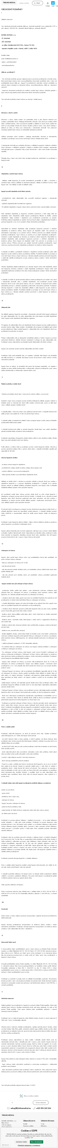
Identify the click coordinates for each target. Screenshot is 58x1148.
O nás (42, 1124)
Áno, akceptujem (36, 1142)
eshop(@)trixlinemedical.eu (21, 1108)
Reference (44, 1126)
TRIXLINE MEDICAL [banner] (9, 3)
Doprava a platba (28, 1126)
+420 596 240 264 (43, 1108)
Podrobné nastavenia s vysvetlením (29, 1145)
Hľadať (38, 3)
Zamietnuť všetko (21, 1142)
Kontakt (25, 1124)
